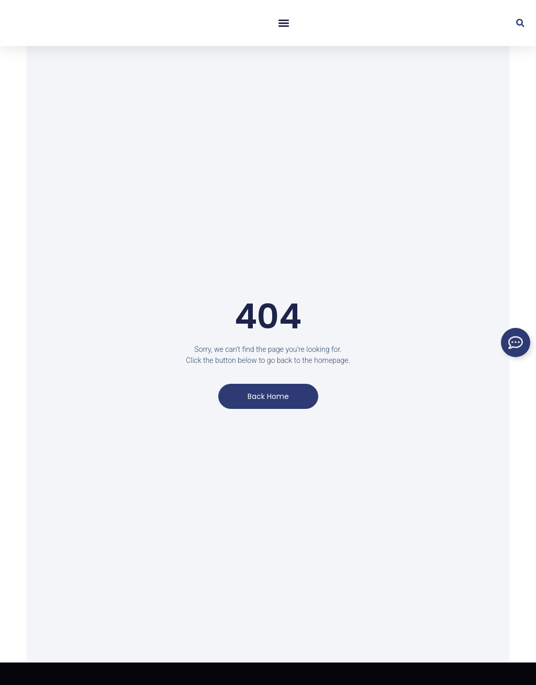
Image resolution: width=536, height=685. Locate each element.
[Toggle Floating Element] (515, 342)
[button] (283, 23)
